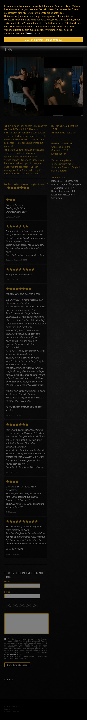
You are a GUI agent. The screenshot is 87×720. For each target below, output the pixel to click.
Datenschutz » (33, 33)
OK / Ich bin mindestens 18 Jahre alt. (43, 39)
